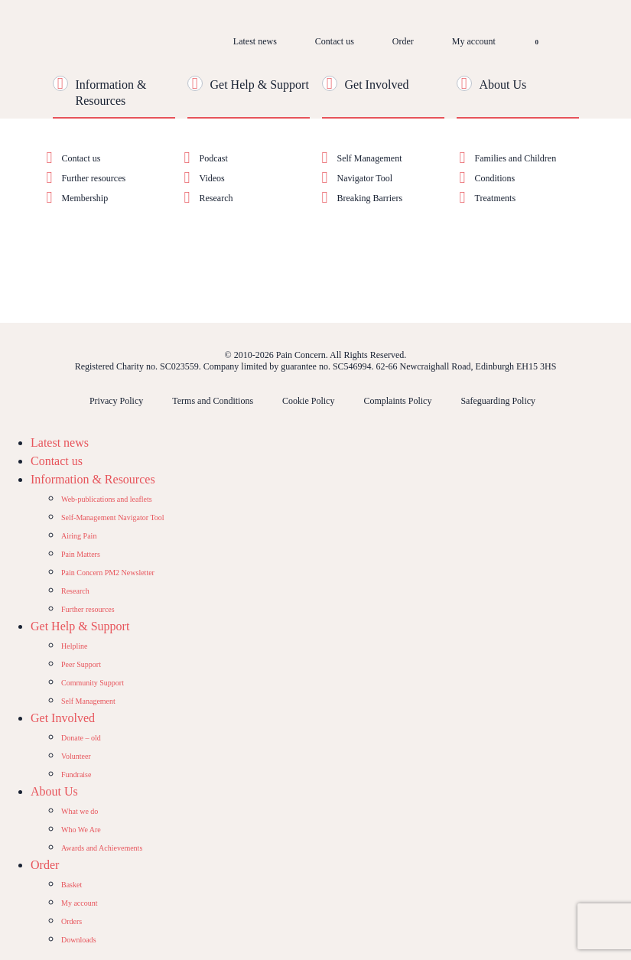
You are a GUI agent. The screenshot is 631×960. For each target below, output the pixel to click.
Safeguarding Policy (497, 400)
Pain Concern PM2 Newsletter (107, 572)
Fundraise (76, 774)
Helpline (74, 646)
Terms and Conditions (212, 400)
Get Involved (377, 84)
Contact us (334, 41)
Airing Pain (78, 536)
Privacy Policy (116, 400)
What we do (79, 811)
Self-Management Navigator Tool (112, 517)
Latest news (255, 41)
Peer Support (81, 664)
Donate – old (81, 738)
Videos (212, 178)
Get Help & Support (259, 84)
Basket (71, 884)
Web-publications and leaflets (106, 499)
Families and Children (516, 158)
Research (216, 198)
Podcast (214, 158)
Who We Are (81, 829)
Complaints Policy (397, 400)
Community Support (92, 683)
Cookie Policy (308, 400)
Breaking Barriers (370, 198)
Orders (71, 921)
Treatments (495, 198)
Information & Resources (93, 479)
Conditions (495, 178)
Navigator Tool (365, 178)
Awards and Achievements (101, 848)
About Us (503, 84)
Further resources (94, 178)
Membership (85, 198)
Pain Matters (80, 554)
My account (474, 41)
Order (403, 41)
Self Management (369, 158)
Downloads (78, 940)
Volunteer (76, 756)
